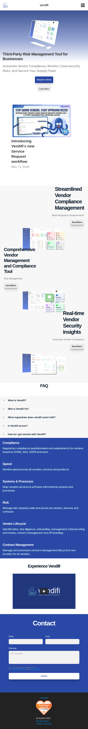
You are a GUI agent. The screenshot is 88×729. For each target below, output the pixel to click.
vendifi (44, 5)
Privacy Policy (42, 721)
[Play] (44, 591)
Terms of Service (18, 669)
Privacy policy (34, 669)
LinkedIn (44, 698)
